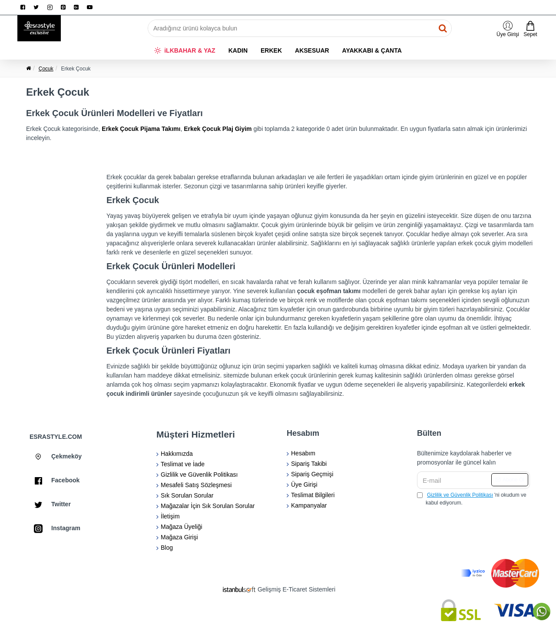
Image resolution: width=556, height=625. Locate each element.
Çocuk (46, 69)
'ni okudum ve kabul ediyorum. (471, 498)
